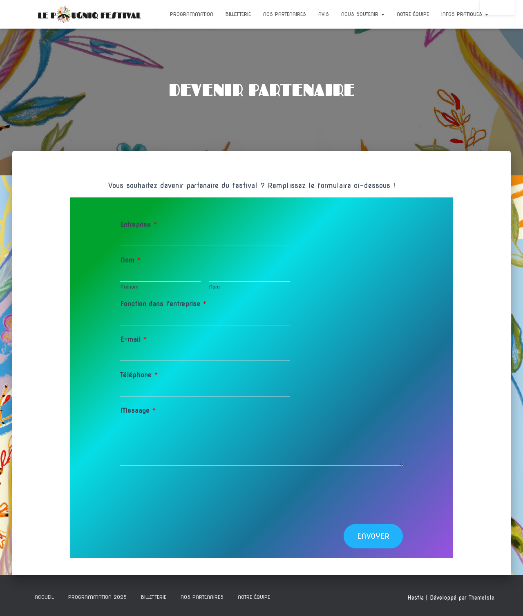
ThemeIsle (481, 597)
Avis (323, 14)
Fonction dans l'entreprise (163, 304)
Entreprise (138, 224)
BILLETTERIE (238, 14)
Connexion (497, 7)
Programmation (191, 14)
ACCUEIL (44, 597)
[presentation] (182, 510)
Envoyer (373, 536)
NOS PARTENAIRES (284, 14)
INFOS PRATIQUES (464, 14)
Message (138, 410)
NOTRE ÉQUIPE (413, 14)
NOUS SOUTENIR (362, 14)
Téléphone (139, 375)
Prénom (129, 287)
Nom (130, 260)
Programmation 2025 (97, 597)
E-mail (133, 339)
